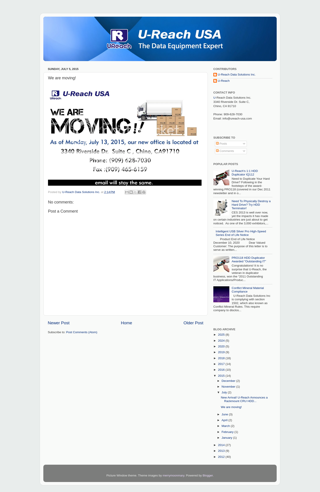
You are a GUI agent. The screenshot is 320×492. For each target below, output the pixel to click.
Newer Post (59, 323)
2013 (222, 450)
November (229, 386)
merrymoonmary (173, 475)
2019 (222, 352)
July (225, 392)
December (229, 380)
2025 (222, 334)
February (228, 432)
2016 (222, 369)
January (227, 437)
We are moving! (231, 407)
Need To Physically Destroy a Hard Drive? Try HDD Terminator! (251, 204)
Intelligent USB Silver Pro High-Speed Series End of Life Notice (241, 233)
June (225, 414)
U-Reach (224, 80)
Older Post (193, 323)
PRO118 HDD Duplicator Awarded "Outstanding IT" (249, 259)
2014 (222, 445)
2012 (222, 456)
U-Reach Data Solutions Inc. (237, 74)
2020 (222, 346)
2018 (222, 358)
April (225, 420)
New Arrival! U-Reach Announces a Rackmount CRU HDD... (244, 399)
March (226, 426)
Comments (225, 151)
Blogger (208, 475)
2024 (222, 340)
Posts (221, 143)
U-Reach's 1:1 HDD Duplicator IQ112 (245, 172)
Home (126, 323)
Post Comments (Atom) (81, 332)
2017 (222, 364)
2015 (222, 375)
